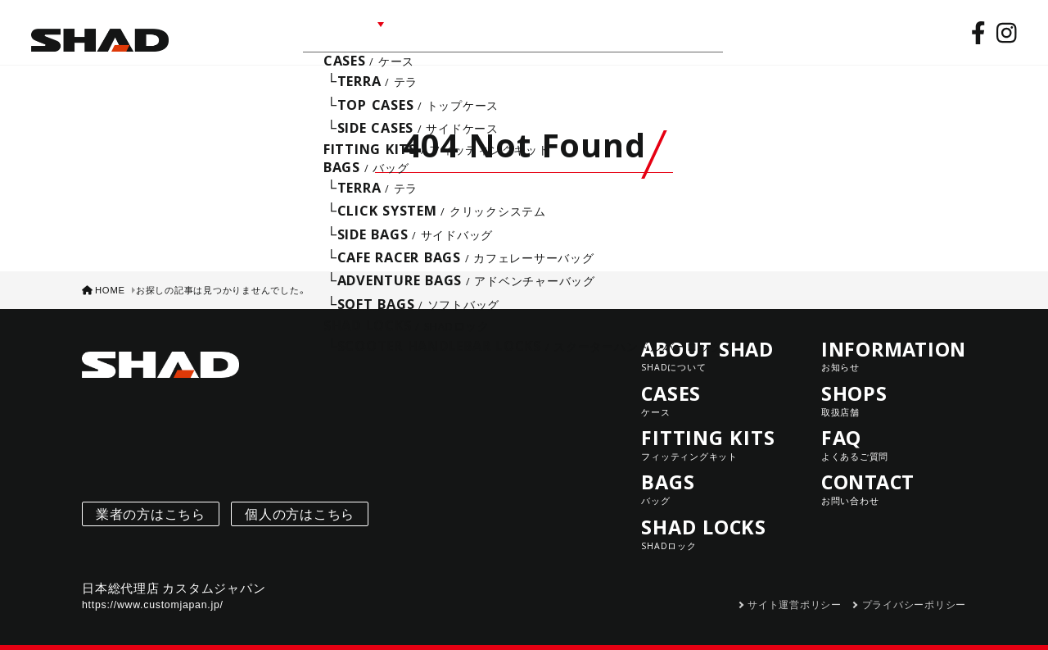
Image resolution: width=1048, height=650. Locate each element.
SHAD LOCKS (713, 521)
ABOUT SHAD (234, 30)
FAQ (585, 30)
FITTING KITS (713, 431)
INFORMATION (434, 30)
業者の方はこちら (151, 501)
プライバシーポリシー (914, 591)
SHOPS (528, 30)
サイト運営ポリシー (795, 591)
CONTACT (654, 30)
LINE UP (332, 30)
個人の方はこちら (300, 501)
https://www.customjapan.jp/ (153, 591)
